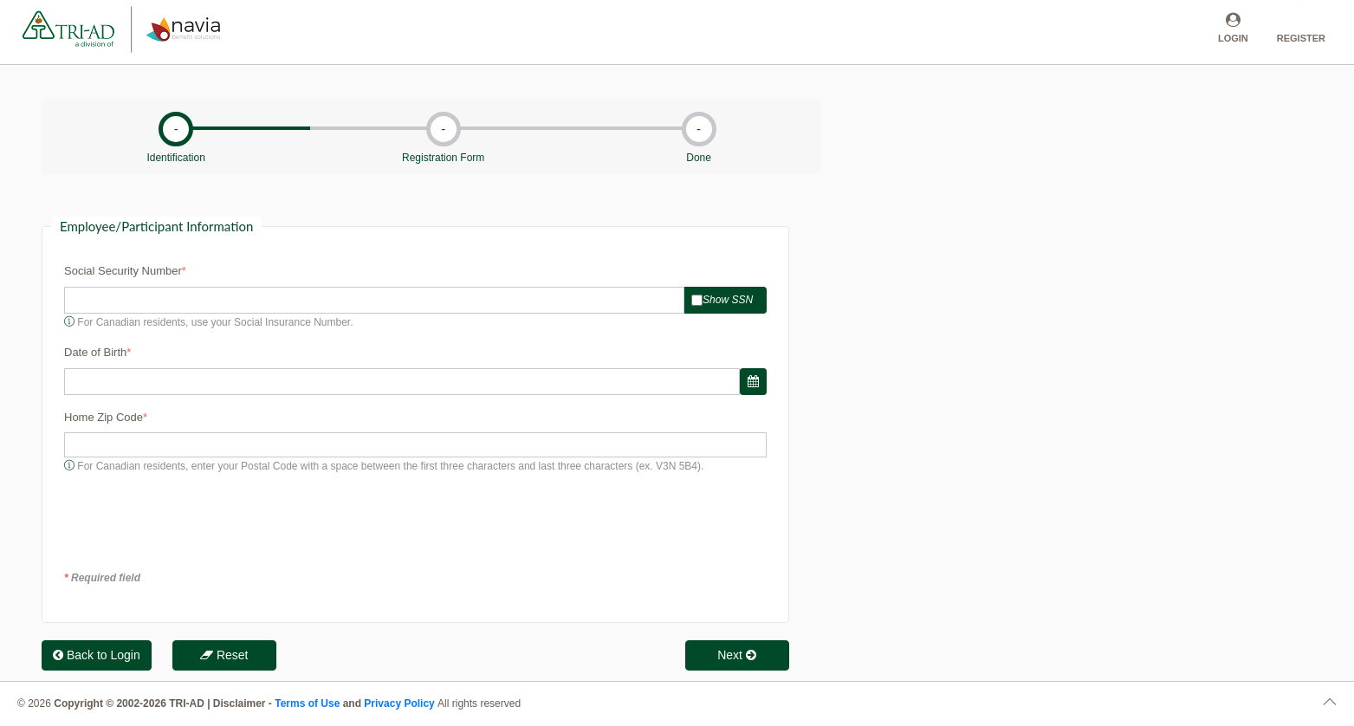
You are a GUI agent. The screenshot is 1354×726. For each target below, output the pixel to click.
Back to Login (96, 655)
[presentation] (195, 521)
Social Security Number (123, 270)
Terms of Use (307, 703)
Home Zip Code (103, 417)
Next (736, 655)
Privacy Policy (400, 703)
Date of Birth (95, 352)
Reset (224, 655)
